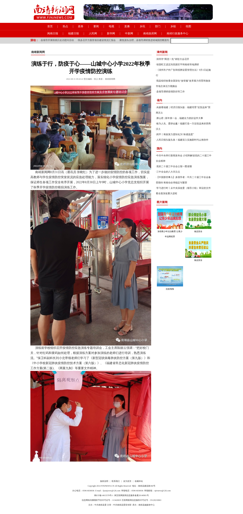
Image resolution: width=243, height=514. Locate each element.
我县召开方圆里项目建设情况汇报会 (97, 40)
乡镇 (173, 26)
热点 (65, 26)
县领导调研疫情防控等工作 (170, 91)
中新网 (129, 33)
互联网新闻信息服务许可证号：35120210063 (141, 500)
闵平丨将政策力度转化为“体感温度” (175, 134)
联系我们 (116, 481)
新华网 (111, 33)
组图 (188, 26)
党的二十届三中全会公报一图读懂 (174, 166)
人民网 (93, 33)
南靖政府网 (150, 33)
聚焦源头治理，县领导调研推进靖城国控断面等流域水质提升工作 (154, 40)
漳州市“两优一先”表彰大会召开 (172, 59)
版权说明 (104, 481)
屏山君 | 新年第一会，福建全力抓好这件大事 (179, 118)
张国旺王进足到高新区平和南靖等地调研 (177, 64)
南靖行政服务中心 (177, 33)
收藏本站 (139, 481)
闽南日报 (52, 33)
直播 (127, 26)
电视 (111, 26)
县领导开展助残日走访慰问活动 (57, 40)
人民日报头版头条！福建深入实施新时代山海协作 (182, 140)
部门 (157, 26)
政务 (80, 26)
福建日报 (73, 33)
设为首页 (127, 481)
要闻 (96, 26)
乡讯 (142, 26)
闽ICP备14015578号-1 (103, 495)
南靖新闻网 (38, 52)
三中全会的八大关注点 (168, 172)
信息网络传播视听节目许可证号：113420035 (101, 500)
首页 (50, 26)
